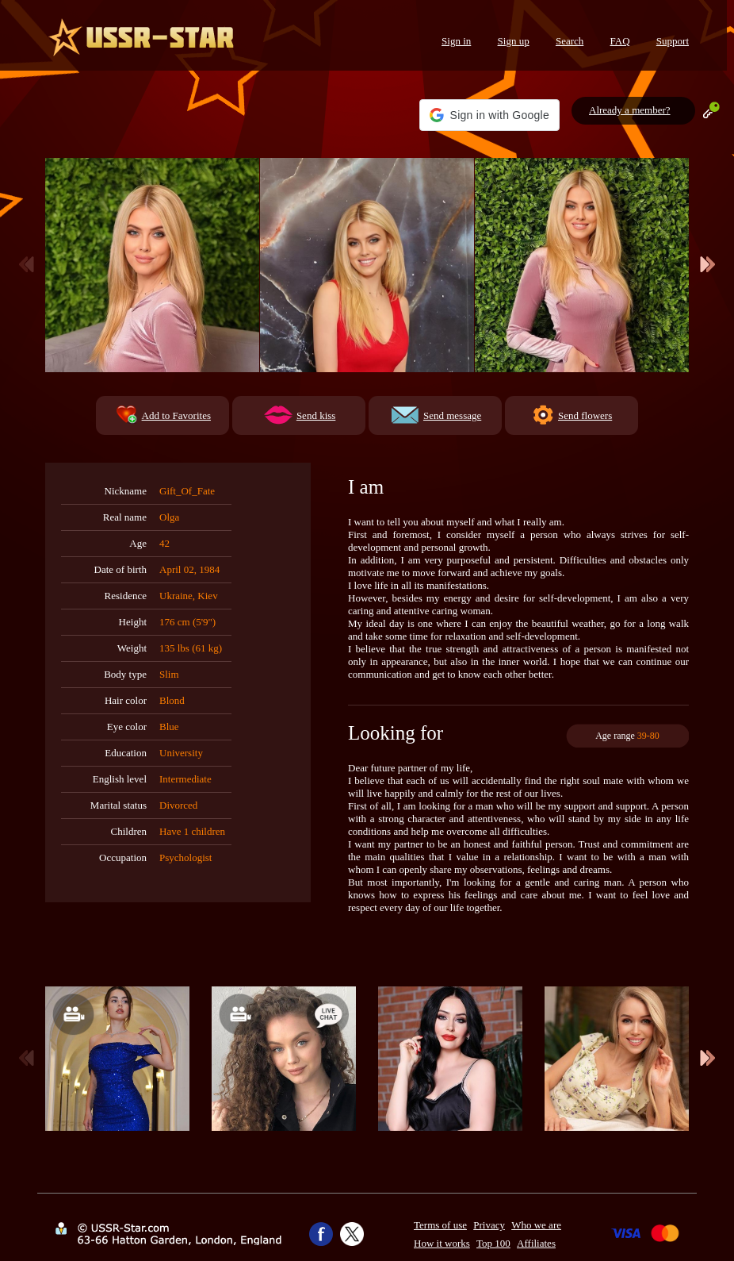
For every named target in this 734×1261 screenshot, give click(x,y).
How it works (442, 1243)
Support (672, 41)
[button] (489, 115)
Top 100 (493, 1243)
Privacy (489, 1225)
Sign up (513, 41)
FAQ (620, 41)
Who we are (536, 1225)
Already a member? (630, 110)
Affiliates (536, 1243)
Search (569, 41)
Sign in (456, 41)
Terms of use (440, 1225)
